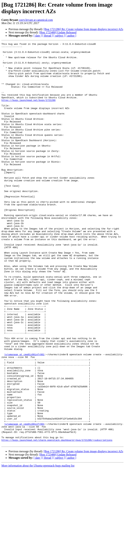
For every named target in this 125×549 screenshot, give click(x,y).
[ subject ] (59, 35)
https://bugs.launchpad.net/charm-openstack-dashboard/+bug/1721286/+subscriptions (56, 519)
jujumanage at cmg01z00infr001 (24, 417)
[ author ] (71, 35)
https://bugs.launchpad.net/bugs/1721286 (28, 111)
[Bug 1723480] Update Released (57, 32)
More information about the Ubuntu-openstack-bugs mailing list (38, 545)
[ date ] (38, 35)
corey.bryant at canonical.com (36, 19)
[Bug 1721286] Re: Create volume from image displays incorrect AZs (83, 29)
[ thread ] (47, 35)
